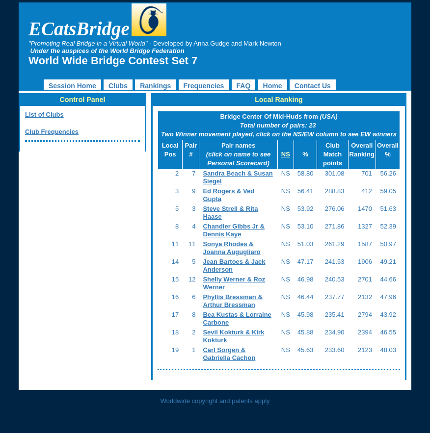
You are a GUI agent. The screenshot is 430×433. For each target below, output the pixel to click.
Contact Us (313, 86)
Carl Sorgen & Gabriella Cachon (229, 353)
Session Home (72, 86)
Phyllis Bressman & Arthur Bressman (232, 300)
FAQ (244, 86)
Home (272, 86)
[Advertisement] (80, 223)
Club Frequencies (52, 131)
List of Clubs (44, 114)
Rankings (155, 86)
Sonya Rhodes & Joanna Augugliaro (231, 247)
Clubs (118, 86)
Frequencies (204, 86)
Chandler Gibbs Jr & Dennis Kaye (234, 230)
